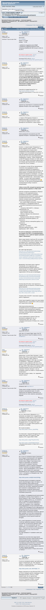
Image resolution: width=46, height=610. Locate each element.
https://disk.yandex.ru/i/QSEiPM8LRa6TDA (29, 442)
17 (8, 27)
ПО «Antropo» (22, 39)
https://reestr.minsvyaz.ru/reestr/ (26, 91)
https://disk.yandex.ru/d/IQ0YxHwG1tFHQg (29, 477)
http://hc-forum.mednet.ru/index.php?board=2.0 (26, 15)
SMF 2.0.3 (16, 602)
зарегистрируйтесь (18, 9)
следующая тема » (40, 25)
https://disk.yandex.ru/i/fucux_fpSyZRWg (28, 429)
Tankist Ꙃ (4, 62)
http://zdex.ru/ (30, 386)
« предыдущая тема (30, 25)
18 (9, 27)
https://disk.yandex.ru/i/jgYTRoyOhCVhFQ (29, 439)
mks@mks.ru (22, 336)
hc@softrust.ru (8, 15)
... (7, 27)
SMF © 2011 (21, 602)
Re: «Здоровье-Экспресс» (26, 32)
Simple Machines (28, 602)
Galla (3, 349)
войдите (10, 9)
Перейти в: (14, 597)
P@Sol (3, 31)
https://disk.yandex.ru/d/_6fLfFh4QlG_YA (29, 568)
